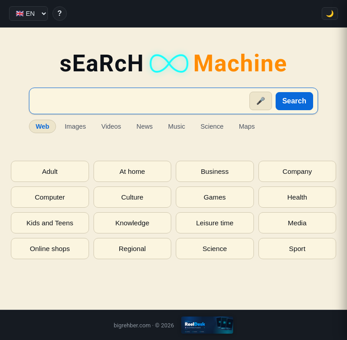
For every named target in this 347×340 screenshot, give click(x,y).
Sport (297, 248)
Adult (50, 171)
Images (75, 126)
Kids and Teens (49, 223)
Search (294, 101)
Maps (247, 126)
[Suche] (140, 101)
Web (42, 126)
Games (215, 197)
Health (297, 197)
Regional (132, 248)
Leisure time (215, 223)
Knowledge (132, 223)
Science (212, 126)
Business (215, 171)
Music (176, 126)
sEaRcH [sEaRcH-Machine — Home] (173, 63)
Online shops (50, 248)
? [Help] (59, 13)
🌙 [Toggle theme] (330, 13)
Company (297, 171)
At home (132, 171)
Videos (111, 126)
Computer (50, 197)
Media (297, 223)
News (144, 126)
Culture (132, 197)
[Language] (28, 13)
